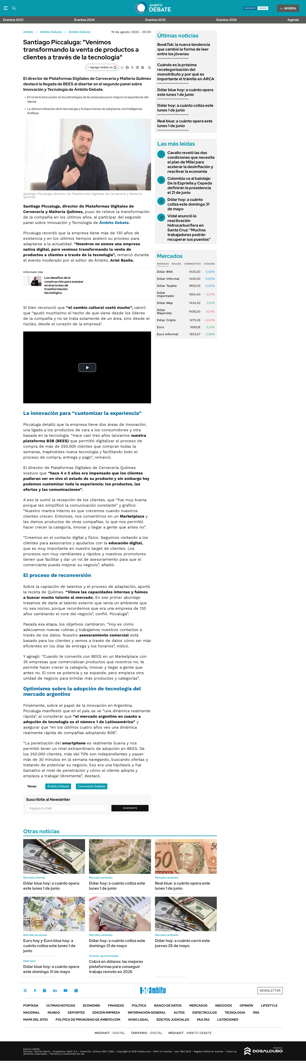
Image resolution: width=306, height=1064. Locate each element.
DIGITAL (110, 1033)
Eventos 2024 (84, 20)
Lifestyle (269, 1005)
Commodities (192, 263)
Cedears (209, 263)
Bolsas (176, 263)
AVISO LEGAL (138, 1020)
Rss (256, 1013)
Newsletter (270, 990)
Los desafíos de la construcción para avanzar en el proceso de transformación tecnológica (64, 285)
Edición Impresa (106, 1013)
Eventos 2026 (226, 20)
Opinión (246, 1005)
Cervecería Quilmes (91, 786)
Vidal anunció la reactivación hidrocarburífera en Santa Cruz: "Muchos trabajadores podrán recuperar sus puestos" (189, 227)
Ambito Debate (51, 32)
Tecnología (235, 1013)
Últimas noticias (60, 1005)
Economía (91, 1005)
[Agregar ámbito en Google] (102, 67)
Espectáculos (204, 1013)
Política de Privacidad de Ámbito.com (88, 1020)
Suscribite (130, 808)
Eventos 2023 (13, 20)
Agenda (293, 20)
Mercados (198, 1005)
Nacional (31, 1013)
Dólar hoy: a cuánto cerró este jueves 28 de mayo (182, 943)
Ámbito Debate (79, 32)
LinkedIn (55, 990)
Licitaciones (227, 1020)
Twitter (25, 990)
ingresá (263, 8)
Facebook (35, 990)
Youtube (65, 990)
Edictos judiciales (173, 1020)
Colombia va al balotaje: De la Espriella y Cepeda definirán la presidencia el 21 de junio (189, 185)
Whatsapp (76, 990)
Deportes (76, 1013)
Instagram (44, 990)
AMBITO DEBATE (190, 1033)
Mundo (54, 1013)
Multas (203, 1020)
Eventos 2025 (155, 20)
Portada (30, 1005)
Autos (179, 1013)
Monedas (163, 263)
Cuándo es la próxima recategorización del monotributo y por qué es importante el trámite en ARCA (185, 71)
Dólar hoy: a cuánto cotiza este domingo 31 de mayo (188, 204)
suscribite (250, 8)
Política (139, 1005)
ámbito (28, 32)
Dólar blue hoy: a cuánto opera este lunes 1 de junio (185, 92)
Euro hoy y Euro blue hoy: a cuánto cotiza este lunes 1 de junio (49, 945)
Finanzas (116, 1005)
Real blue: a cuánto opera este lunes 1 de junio (185, 123)
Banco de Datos (167, 1005)
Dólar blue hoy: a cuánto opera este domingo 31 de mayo (51, 969)
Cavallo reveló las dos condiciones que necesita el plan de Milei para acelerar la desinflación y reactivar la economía (190, 162)
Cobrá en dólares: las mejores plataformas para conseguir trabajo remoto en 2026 (116, 966)
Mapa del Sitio (35, 1020)
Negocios (223, 1005)
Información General (147, 1013)
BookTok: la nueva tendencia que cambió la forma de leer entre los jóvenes (183, 49)
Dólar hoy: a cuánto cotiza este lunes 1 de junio (185, 108)
